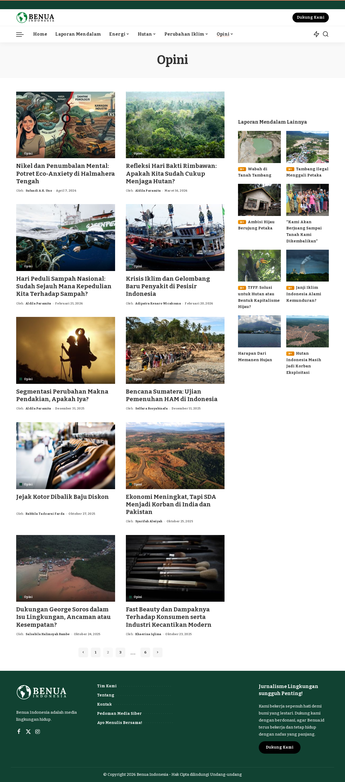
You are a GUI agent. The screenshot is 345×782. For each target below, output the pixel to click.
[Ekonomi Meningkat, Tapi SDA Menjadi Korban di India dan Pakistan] (175, 455)
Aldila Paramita (148, 190)
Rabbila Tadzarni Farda (45, 514)
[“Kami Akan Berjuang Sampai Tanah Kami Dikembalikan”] (307, 200)
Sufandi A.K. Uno (39, 190)
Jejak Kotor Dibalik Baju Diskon (62, 496)
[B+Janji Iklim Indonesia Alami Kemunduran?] (307, 266)
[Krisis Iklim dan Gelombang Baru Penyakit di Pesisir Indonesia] (175, 237)
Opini (28, 153)
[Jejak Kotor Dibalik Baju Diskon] (65, 455)
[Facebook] (19, 732)
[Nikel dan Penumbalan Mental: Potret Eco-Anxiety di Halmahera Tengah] (65, 125)
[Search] (325, 34)
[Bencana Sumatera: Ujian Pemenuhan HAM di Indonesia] (175, 350)
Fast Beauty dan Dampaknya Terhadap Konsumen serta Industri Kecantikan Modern (169, 617)
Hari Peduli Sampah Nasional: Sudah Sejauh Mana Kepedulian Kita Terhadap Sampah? (64, 286)
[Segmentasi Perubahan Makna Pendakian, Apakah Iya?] (65, 350)
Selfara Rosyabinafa (151, 408)
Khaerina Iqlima (148, 634)
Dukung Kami (311, 17)
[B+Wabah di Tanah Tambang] (259, 147)
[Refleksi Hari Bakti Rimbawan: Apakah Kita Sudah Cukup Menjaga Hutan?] (175, 125)
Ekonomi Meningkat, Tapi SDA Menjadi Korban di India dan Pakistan (171, 504)
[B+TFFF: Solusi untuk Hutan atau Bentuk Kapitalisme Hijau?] (259, 266)
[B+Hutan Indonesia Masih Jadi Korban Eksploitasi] (307, 331)
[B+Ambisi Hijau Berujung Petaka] (259, 200)
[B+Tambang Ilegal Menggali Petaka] (307, 147)
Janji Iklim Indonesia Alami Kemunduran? (303, 294)
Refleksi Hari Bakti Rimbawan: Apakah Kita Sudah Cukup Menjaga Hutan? (171, 173)
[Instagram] (37, 732)
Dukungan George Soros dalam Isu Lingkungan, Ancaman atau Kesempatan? (63, 617)
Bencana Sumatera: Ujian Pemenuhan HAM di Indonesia (172, 395)
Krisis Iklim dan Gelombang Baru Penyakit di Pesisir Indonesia (168, 286)
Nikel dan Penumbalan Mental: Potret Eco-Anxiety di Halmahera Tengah (65, 173)
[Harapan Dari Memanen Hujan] (259, 331)
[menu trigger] (22, 34)
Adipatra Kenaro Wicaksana (158, 303)
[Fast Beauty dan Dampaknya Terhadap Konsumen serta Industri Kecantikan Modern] (175, 568)
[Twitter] (28, 732)
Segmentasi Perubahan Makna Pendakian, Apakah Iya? (62, 395)
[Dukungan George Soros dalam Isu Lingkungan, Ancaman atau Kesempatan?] (65, 568)
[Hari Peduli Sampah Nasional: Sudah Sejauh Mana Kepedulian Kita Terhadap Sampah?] (65, 237)
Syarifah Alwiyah (149, 521)
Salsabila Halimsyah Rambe (48, 634)
